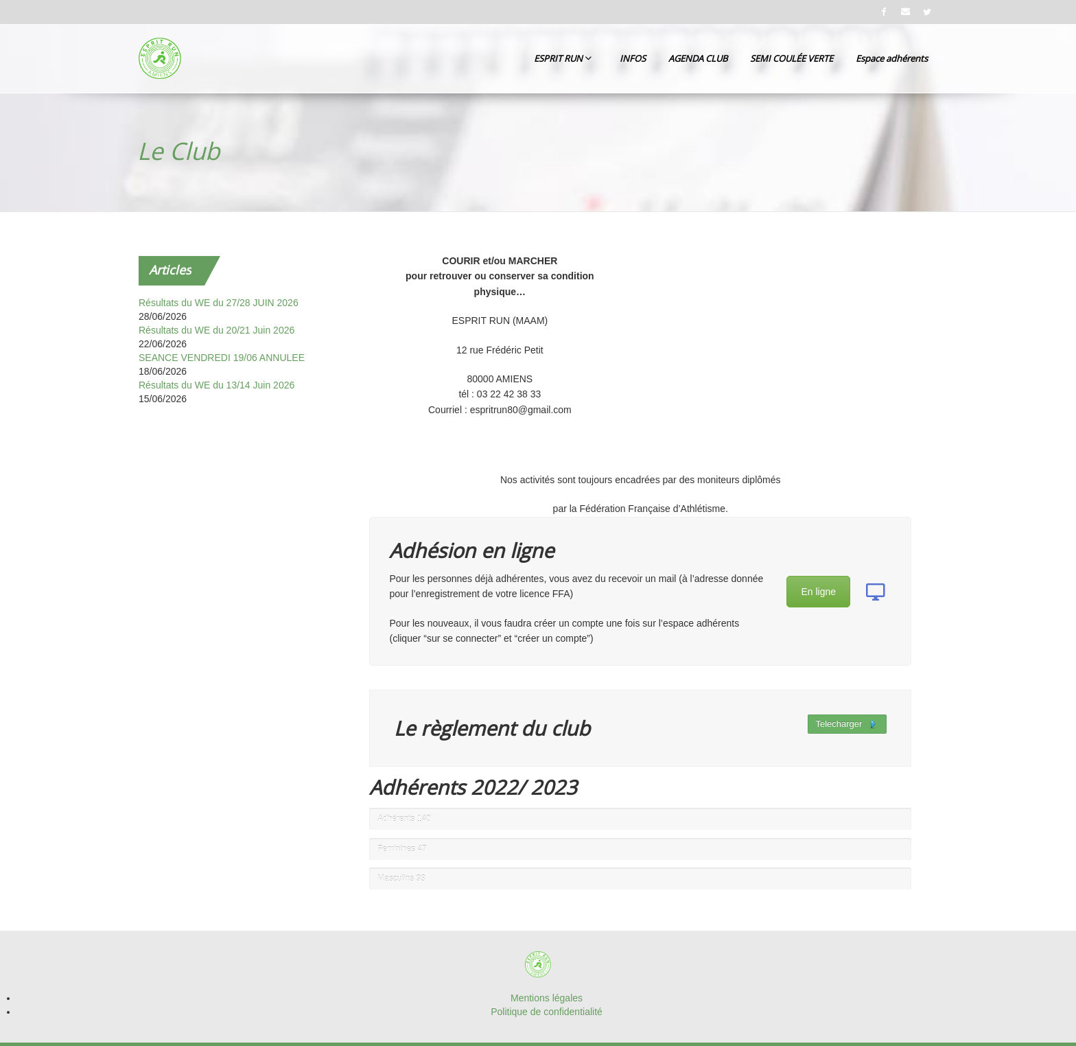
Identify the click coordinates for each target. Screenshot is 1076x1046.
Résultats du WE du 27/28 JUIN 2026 (219, 302)
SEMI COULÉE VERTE (791, 58)
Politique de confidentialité (547, 1011)
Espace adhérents (892, 58)
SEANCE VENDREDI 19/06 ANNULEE (222, 357)
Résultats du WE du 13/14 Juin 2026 (216, 385)
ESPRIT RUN (563, 58)
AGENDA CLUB (697, 58)
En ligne (818, 591)
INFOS (633, 58)
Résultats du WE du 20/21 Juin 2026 (216, 330)
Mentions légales (547, 997)
